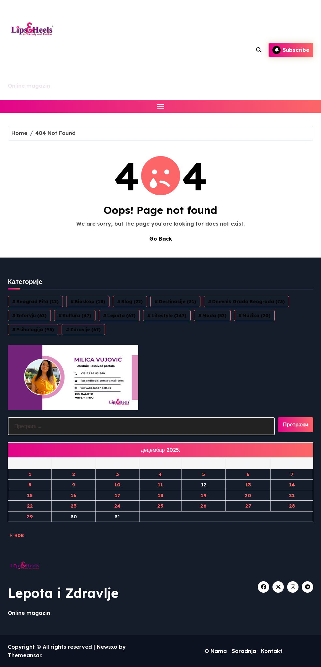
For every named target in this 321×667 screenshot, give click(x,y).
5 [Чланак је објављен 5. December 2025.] (203, 474)
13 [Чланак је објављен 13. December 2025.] (248, 485)
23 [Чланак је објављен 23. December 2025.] (74, 506)
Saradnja (244, 651)
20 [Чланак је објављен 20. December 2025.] (248, 495)
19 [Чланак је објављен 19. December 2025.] (204, 495)
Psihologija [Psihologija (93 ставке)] (35, 330)
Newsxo (107, 647)
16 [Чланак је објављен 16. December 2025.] (74, 495)
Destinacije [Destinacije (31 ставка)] (177, 301)
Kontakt (272, 651)
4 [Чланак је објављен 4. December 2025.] (160, 474)
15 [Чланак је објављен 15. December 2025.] (30, 495)
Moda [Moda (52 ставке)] (214, 316)
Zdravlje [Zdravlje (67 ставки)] (85, 330)
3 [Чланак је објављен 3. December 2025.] (117, 474)
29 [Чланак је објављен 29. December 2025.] (30, 516)
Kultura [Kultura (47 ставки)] (77, 316)
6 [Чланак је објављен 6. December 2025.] (248, 474)
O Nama (216, 651)
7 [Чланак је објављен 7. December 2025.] (292, 474)
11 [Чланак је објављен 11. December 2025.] (160, 485)
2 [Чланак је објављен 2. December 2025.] (73, 474)
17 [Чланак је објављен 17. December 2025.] (117, 495)
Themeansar (24, 655)
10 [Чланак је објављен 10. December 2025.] (117, 485)
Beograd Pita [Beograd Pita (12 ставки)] (37, 301)
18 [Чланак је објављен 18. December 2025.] (160, 495)
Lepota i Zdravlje (63, 593)
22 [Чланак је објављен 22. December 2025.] (30, 506)
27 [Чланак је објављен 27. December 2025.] (248, 506)
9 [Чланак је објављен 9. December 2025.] (73, 485)
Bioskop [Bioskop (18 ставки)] (90, 301)
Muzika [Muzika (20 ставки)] (256, 316)
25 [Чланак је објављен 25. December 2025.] (160, 506)
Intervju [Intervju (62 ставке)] (31, 316)
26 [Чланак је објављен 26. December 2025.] (203, 506)
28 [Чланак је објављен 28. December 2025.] (292, 506)
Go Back (160, 238)
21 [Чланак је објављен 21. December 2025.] (292, 495)
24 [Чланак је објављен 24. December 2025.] (117, 506)
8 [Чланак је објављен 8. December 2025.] (29, 485)
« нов (16, 535)
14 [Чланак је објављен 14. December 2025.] (292, 485)
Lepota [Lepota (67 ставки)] (121, 316)
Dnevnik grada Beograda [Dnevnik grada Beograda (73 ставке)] (248, 301)
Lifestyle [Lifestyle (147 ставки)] (169, 316)
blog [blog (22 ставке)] (132, 301)
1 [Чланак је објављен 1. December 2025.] (30, 474)
